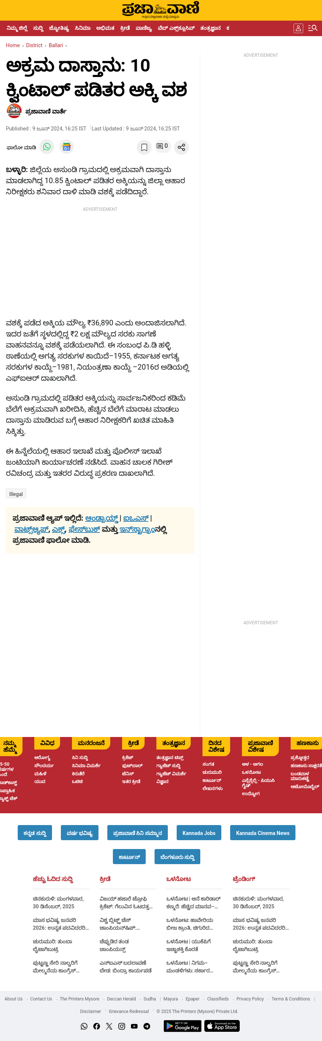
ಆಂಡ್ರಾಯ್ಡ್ (102, 518)
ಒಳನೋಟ (178, 879)
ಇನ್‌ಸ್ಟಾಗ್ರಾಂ (137, 529)
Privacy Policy (250, 999)
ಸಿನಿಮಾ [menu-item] (82, 28)
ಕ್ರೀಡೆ (105, 879)
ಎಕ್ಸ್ (58, 529)
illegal (16, 494)
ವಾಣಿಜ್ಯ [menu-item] (144, 28)
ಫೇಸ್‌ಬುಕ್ (84, 529)
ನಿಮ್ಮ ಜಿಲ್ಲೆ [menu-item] (17, 28)
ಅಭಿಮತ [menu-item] (105, 28)
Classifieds (218, 999)
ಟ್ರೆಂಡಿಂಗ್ (244, 879)
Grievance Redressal (129, 1011)
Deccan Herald (121, 999)
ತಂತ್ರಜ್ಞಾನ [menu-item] (210, 28)
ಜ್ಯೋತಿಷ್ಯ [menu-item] (59, 28)
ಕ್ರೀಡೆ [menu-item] (125, 28)
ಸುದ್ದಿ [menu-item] (38, 28)
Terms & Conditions (290, 999)
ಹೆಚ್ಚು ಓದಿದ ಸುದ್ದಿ (53, 879)
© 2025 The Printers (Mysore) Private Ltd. (197, 1011)
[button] (35, 832)
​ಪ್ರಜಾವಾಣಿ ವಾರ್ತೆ (45, 111)
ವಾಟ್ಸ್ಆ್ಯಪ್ (31, 529)
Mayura (170, 999)
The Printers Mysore (79, 999)
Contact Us (41, 999)
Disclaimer (90, 1011)
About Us (13, 999)
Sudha (149, 999)
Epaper (192, 999)
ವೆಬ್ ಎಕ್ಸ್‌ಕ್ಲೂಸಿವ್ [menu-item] (176, 28)
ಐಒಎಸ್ (135, 518)
